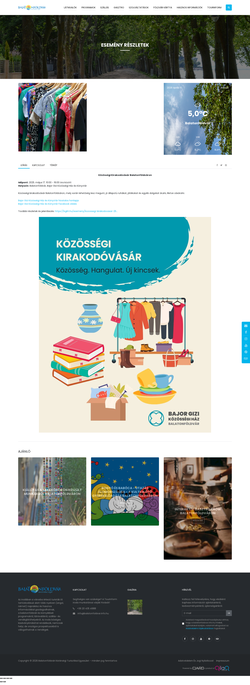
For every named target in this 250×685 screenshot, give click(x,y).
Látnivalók (70, 7)
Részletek (52, 504)
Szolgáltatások (139, 7)
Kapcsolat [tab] (38, 168)
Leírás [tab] (24, 168)
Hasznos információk (189, 7)
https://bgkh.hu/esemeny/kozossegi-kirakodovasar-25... (86, 214)
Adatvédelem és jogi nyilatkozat (195, 663)
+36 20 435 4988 (86, 610)
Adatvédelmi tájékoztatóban (200, 630)
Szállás (104, 7)
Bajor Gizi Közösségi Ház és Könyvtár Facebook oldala (47, 207)
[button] (229, 7)
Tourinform (214, 7)
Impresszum (222, 663)
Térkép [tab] (53, 168)
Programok (88, 7)
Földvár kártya (162, 7)
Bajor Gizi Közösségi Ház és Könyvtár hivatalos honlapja (48, 203)
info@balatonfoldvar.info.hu (93, 615)
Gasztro (119, 7)
